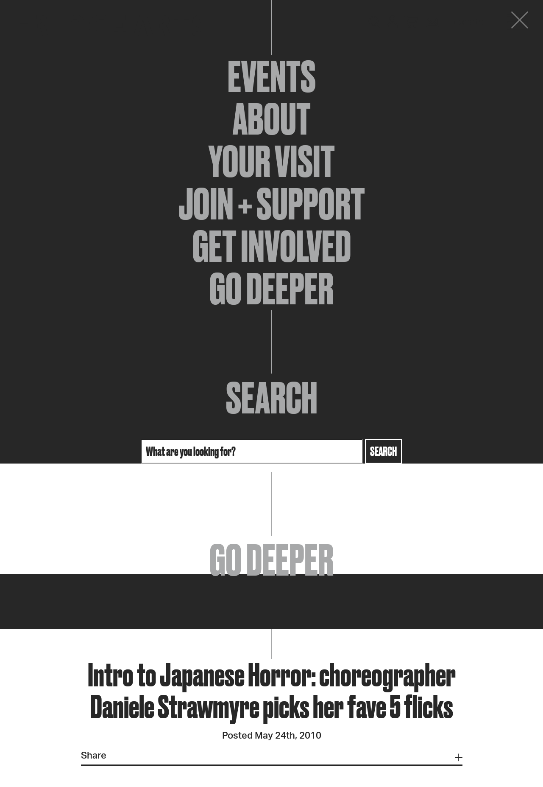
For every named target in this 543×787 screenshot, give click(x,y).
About (272, 119)
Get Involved (271, 246)
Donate (468, 22)
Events (272, 76)
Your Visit (272, 161)
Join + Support (271, 204)
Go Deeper (271, 288)
